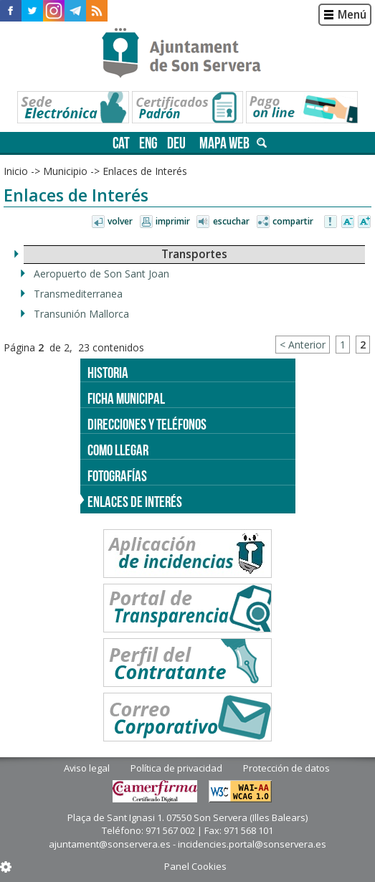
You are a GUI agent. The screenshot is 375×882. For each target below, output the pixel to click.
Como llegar (117, 450)
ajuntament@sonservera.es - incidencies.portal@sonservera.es (187, 844)
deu (176, 143)
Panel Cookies (195, 866)
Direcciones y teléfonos (147, 424)
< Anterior (303, 344)
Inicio (16, 171)
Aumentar (364, 222)
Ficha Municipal (126, 398)
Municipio (65, 171)
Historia (107, 372)
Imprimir (173, 221)
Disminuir (348, 222)
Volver (120, 221)
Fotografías (117, 476)
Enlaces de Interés (145, 171)
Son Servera (187, 54)
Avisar (331, 222)
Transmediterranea (78, 293)
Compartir (292, 221)
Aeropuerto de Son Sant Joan (101, 273)
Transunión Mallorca (81, 314)
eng (148, 143)
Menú (352, 14)
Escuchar (231, 221)
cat (121, 143)
